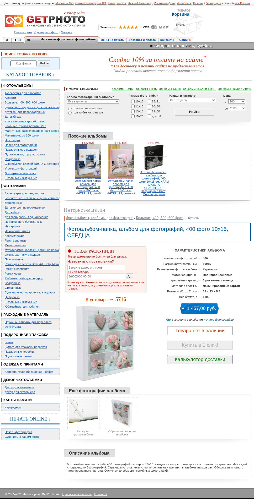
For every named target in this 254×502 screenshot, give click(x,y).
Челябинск (184, 3)
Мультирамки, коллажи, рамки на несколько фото (39, 250)
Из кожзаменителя (17, 231)
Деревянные (13, 202)
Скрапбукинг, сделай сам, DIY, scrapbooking (35, 163)
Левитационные (16, 240)
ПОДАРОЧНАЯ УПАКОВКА (26, 335)
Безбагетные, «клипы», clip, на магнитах (32, 198)
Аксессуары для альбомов (23, 93)
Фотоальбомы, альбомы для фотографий (99, 218)
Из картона (12, 226)
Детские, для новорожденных (25, 111)
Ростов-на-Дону (164, 3)
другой (156, 116)
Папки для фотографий (21, 144)
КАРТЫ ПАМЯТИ (17, 400)
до (226, 108)
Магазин (66, 32)
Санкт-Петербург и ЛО (90, 3)
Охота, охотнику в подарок (23, 254)
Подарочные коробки (19, 351)
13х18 (139, 111)
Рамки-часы (13, 273)
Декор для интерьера (19, 387)
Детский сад (13, 116)
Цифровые (12, 297)
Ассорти (10, 97)
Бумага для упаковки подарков (26, 346)
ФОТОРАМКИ (14, 186)
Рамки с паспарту (17, 268)
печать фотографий (219, 319)
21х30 (156, 111)
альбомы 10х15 (122, 88)
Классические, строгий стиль (25, 121)
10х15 (139, 101)
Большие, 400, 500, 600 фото (25, 102)
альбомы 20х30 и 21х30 (234, 88)
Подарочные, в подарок (21, 149)
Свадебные (12, 159)
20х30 (156, 106)
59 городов (213, 3)
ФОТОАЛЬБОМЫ (18, 86)
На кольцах (12, 140)
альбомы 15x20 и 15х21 (199, 88)
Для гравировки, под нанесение (26, 217)
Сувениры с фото (46, 32)
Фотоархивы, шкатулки (20, 173)
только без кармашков (87, 112)
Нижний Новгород (140, 3)
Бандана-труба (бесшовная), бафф (29, 371)
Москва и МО (64, 3)
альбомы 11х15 (146, 88)
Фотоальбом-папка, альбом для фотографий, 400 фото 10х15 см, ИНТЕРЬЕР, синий (88, 187)
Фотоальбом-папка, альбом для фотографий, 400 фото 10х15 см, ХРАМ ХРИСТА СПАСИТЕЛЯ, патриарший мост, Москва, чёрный (154, 183)
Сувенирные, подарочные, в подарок (30, 292)
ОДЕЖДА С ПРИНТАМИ (23, 364)
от (226, 101)
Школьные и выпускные (21, 177)
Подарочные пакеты (18, 356)
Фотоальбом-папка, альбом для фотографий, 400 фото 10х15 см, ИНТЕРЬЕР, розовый (121, 187)
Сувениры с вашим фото (22, 436)
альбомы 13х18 (170, 88)
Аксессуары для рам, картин (24, 193)
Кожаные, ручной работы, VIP (25, 126)
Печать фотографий (18, 432)
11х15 (139, 106)
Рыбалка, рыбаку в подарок (24, 278)
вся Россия (242, 3)
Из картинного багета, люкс (23, 221)
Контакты (167, 39)
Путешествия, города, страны (25, 154)
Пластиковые (14, 259)
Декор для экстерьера (20, 392)
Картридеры (13, 407)
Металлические (15, 245)
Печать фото (23, 32)
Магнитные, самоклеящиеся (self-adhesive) (34, 130)
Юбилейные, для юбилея (22, 306)
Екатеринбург (117, 3)
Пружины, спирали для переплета (28, 322)
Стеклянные (13, 287)
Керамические (14, 235)
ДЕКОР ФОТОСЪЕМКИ (22, 380)
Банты (9, 342)
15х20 (139, 116)
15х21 (156, 101)
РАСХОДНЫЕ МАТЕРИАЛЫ (26, 315)
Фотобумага (13, 326)
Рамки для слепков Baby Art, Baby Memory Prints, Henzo (43, 264)
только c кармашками (87, 108)
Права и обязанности (77, 494)
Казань (198, 3)
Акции (183, 39)
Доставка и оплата (142, 39)
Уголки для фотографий (21, 168)
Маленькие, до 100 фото (22, 135)
